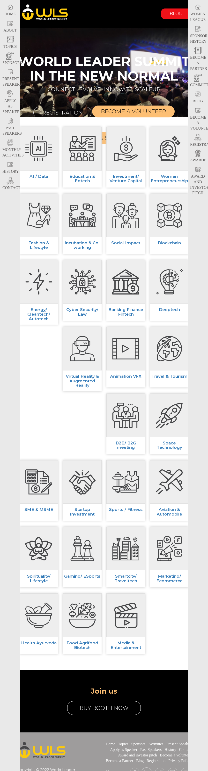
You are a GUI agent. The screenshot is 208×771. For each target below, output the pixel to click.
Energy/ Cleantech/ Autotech (38, 314)
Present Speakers (12, 78)
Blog (176, 13)
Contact (185, 749)
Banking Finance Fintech (125, 312)
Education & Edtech (82, 178)
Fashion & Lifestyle (38, 245)
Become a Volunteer (175, 755)
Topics (123, 744)
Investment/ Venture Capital (126, 178)
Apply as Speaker (11, 102)
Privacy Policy (179, 761)
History (170, 749)
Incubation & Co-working (82, 245)
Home (110, 744)
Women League (198, 13)
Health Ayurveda (39, 642)
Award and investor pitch (137, 755)
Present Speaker (178, 744)
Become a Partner (198, 59)
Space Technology (169, 445)
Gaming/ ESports (82, 576)
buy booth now (104, 708)
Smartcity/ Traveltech (126, 578)
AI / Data (39, 176)
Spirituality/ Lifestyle (38, 578)
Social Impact (125, 242)
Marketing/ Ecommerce (169, 578)
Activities (155, 744)
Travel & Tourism (169, 376)
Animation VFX (125, 376)
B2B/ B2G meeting (126, 445)
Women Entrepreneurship (169, 178)
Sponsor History (199, 34)
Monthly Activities (13, 148)
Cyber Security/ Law (82, 312)
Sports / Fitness (126, 509)
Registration (62, 112)
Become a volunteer (133, 111)
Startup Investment (82, 512)
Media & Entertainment (126, 645)
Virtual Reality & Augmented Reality (82, 381)
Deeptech (169, 309)
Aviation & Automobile (169, 512)
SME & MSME (38, 509)
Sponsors (138, 744)
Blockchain (169, 242)
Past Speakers (12, 127)
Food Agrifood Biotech (82, 645)
